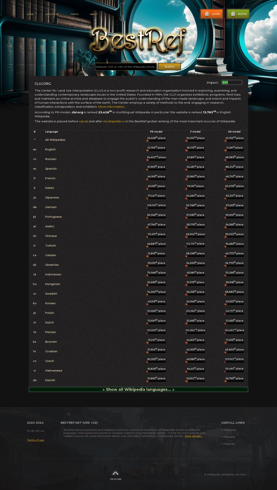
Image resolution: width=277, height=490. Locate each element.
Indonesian (53, 274)
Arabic (49, 226)
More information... (112, 106)
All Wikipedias (55, 140)
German (51, 207)
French (50, 178)
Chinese (51, 236)
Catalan (50, 255)
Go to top (115, 474)
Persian (50, 332)
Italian (49, 188)
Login (211, 14)
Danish (50, 380)
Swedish (51, 293)
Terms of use (35, 440)
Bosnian (51, 341)
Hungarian (52, 284)
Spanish (51, 168)
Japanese (52, 197)
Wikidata (228, 436)
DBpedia (228, 443)
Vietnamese (53, 370)
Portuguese (53, 216)
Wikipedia (228, 429)
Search (169, 66)
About (94, 14)
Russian (50, 159)
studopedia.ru (114, 121)
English (50, 149)
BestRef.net (71, 422)
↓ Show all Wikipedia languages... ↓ (138, 389)
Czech (49, 361)
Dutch (49, 322)
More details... (194, 436)
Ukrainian (52, 265)
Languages (52, 14)
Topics (74, 14)
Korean (50, 303)
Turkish (50, 245)
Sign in (238, 14)
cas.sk (83, 121)
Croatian (51, 351)
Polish (49, 313)
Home (30, 14)
